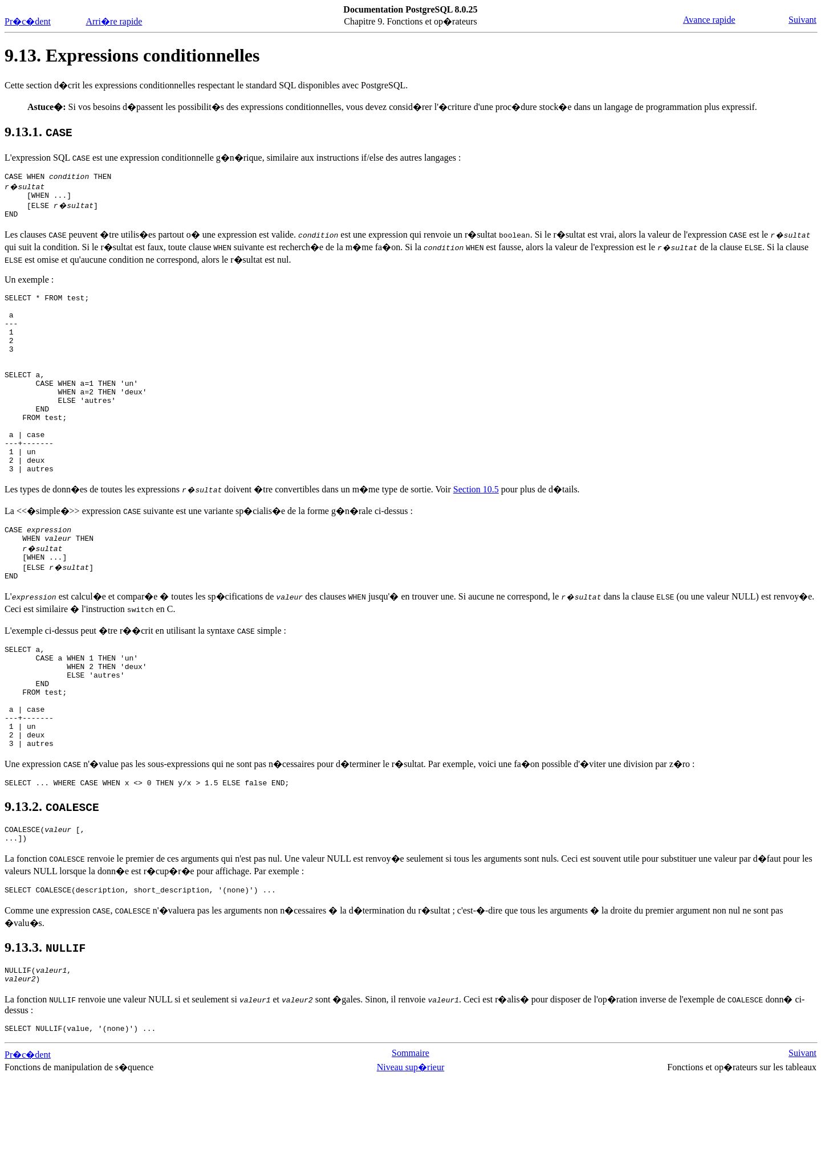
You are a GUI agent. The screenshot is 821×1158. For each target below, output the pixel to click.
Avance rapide (709, 20)
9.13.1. (38, 131)
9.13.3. (45, 1022)
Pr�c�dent (28, 21)
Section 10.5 (476, 530)
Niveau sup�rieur (411, 1147)
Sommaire (410, 1133)
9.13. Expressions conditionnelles (132, 55)
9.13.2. (52, 876)
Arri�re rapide (114, 21)
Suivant (802, 20)
